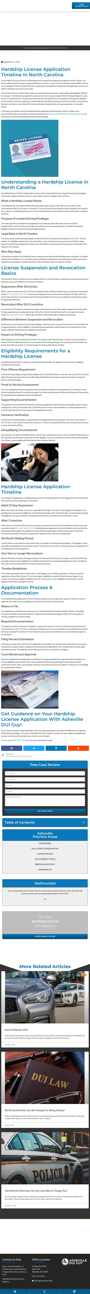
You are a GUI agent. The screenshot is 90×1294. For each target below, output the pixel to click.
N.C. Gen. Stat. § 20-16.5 (17, 294)
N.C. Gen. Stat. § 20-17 (15, 315)
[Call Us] (45, 1292)
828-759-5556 (18, 741)
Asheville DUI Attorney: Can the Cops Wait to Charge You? (36, 1191)
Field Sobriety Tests (45, 859)
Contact (4, 741)
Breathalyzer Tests (45, 865)
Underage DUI (45, 870)
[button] (11, 748)
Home (25, 48)
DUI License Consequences (45, 849)
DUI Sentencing (45, 854)
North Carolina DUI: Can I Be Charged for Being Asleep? (35, 1110)
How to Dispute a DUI (16, 1030)
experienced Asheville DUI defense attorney (65, 114)
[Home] (15, 1292)
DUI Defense (45, 844)
